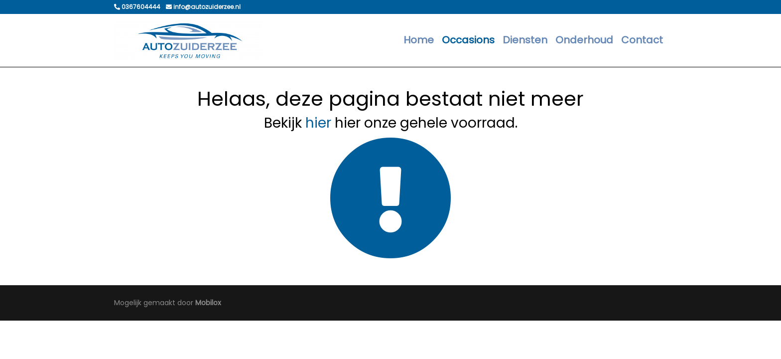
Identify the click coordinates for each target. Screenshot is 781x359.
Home (418, 40)
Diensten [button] (525, 40)
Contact (642, 40)
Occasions (468, 40)
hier (318, 123)
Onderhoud (584, 40)
